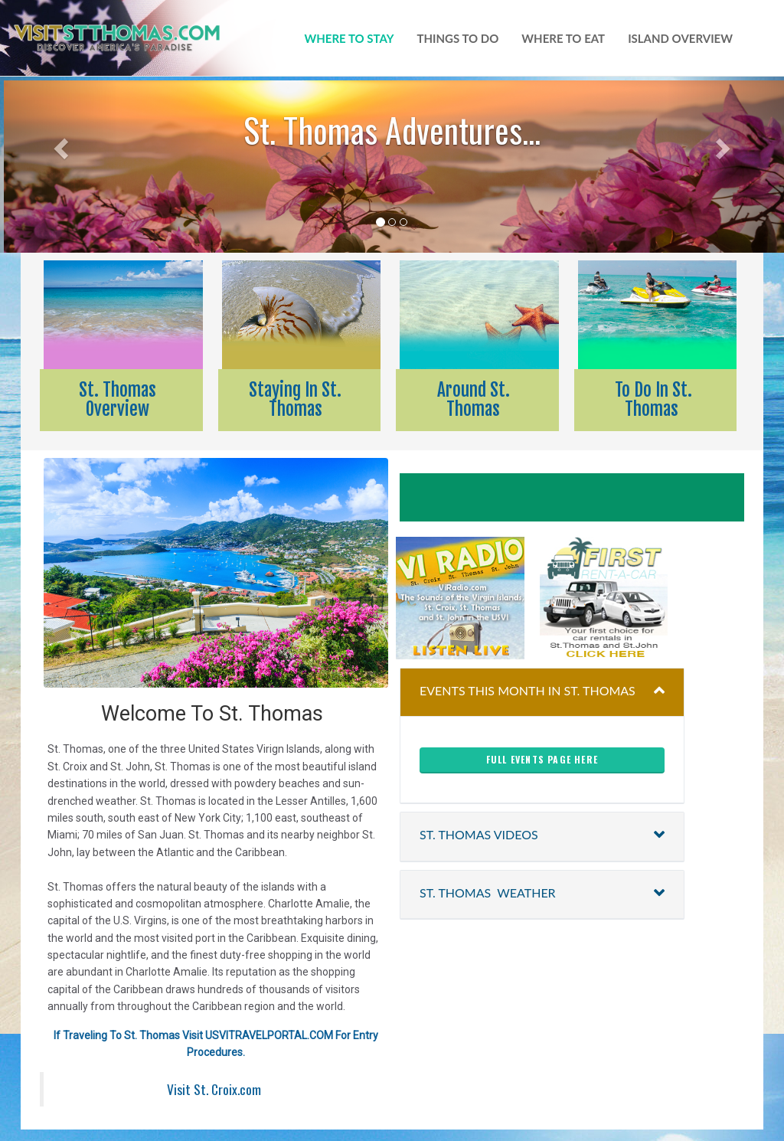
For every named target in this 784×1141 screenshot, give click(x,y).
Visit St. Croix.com (214, 1089)
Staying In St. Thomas (295, 399)
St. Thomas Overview (117, 399)
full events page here (542, 759)
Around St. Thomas (473, 399)
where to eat (563, 38)
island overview (680, 38)
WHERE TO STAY (349, 38)
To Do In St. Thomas (651, 399)
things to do (458, 38)
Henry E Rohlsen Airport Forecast (585, 497)
